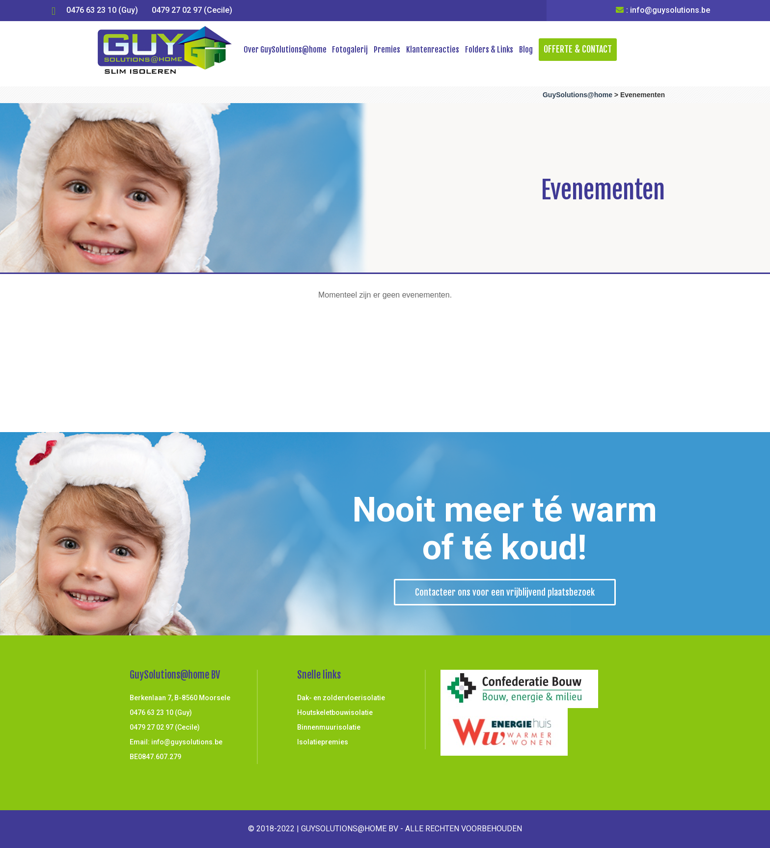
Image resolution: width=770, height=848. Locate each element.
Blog (526, 50)
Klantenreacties (432, 50)
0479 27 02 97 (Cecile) (192, 10)
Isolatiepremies (322, 742)
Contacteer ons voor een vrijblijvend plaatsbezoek (505, 592)
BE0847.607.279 (155, 757)
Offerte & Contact (578, 49)
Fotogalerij (350, 50)
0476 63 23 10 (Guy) (102, 10)
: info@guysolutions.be (663, 10)
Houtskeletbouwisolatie (335, 712)
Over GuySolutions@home (285, 50)
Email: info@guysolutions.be (176, 742)
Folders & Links (489, 50)
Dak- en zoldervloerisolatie (341, 698)
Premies (387, 50)
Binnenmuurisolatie (328, 727)
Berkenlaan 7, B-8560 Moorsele (180, 698)
